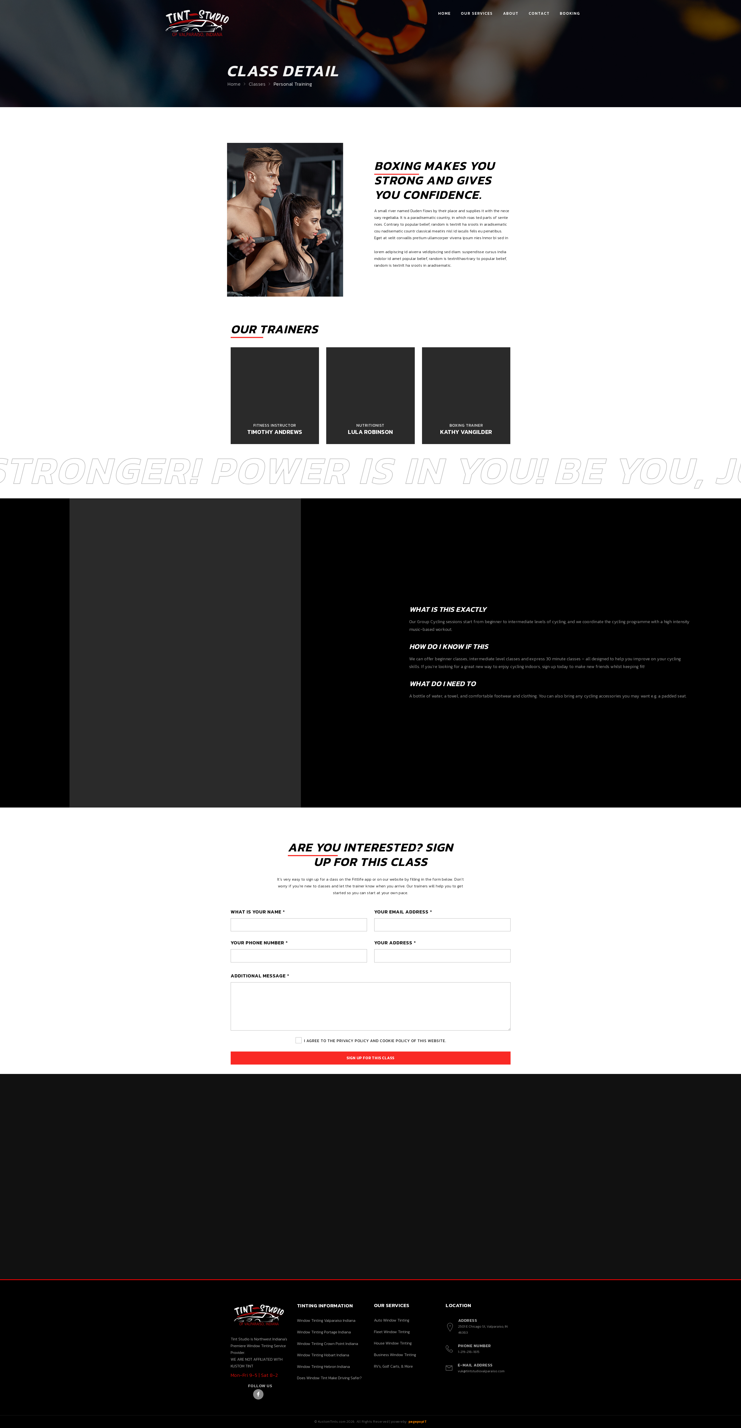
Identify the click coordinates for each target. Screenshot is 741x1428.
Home (444, 13)
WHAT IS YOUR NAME (258, 912)
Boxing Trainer (466, 425)
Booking (570, 13)
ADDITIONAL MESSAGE (260, 976)
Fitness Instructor (274, 425)
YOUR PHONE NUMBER (259, 943)
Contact (539, 13)
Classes (262, 84)
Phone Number (474, 1346)
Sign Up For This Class (370, 1058)
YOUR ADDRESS (395, 943)
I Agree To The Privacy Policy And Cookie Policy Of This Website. (375, 1041)
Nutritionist (370, 425)
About (511, 13)
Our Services (477, 13)
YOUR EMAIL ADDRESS (403, 912)
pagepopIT (418, 1421)
